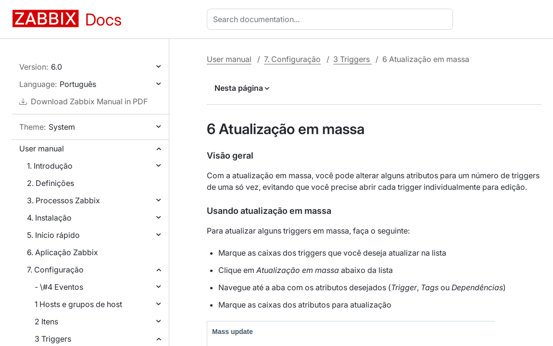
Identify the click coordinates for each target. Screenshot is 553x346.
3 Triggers (53, 339)
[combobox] (332, 19)
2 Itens (46, 321)
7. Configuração (55, 269)
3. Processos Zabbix (63, 200)
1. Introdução (50, 166)
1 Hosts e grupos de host (78, 304)
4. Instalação (49, 217)
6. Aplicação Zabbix (62, 252)
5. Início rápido (53, 235)
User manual (41, 148)
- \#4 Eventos (59, 287)
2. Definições (50, 183)
